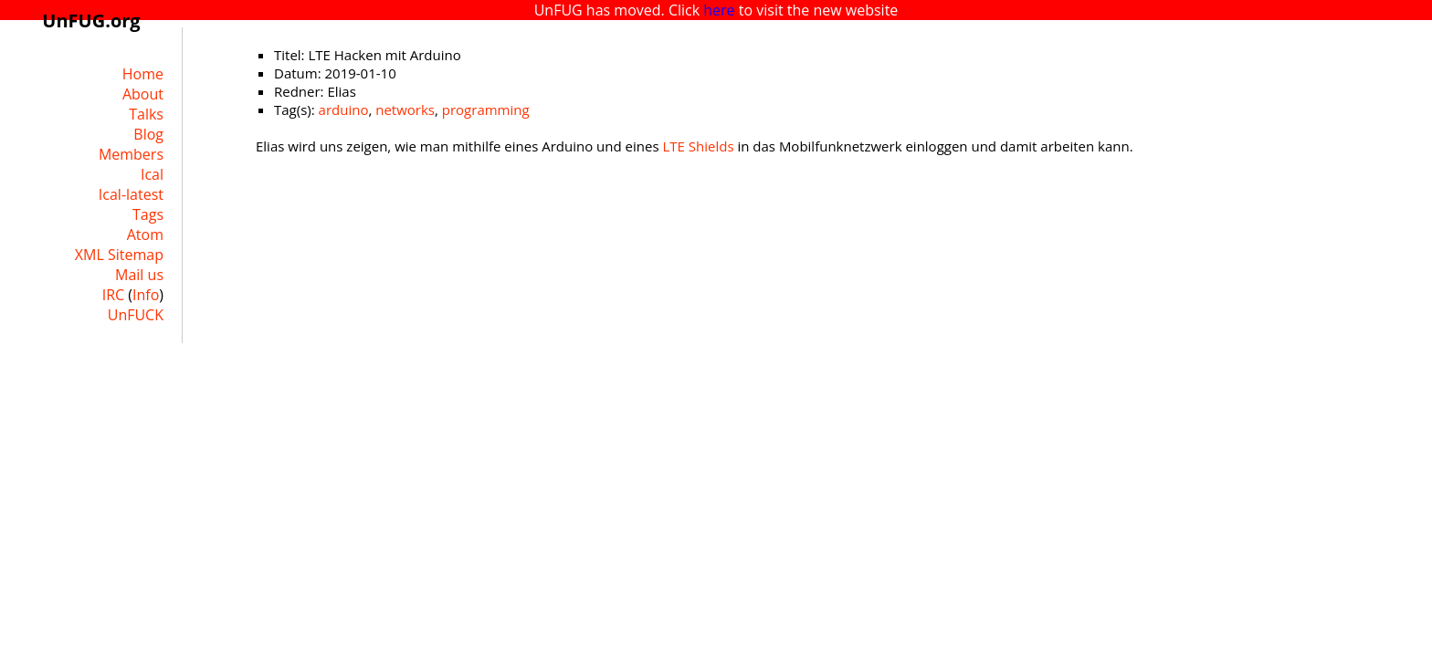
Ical (152, 174)
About (142, 94)
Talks (146, 114)
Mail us (139, 275)
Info (145, 295)
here (718, 10)
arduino (344, 109)
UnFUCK (135, 315)
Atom (145, 234)
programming (486, 109)
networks (405, 109)
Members (131, 154)
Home (142, 74)
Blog (148, 134)
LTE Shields (697, 146)
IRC (113, 295)
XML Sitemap (119, 255)
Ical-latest (131, 194)
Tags (147, 214)
